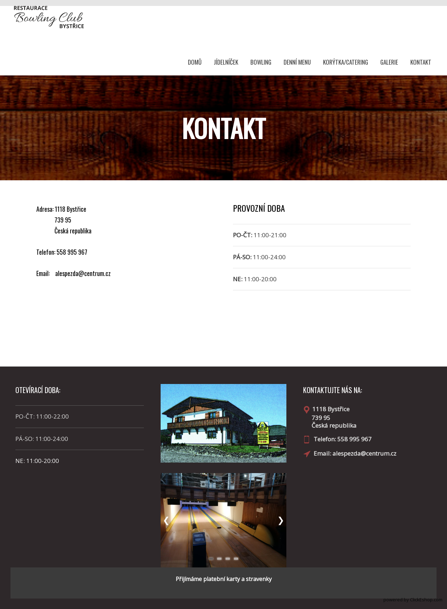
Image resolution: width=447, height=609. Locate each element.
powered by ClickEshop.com (412, 599)
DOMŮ (194, 62)
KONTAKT (420, 62)
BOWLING (260, 62)
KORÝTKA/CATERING (345, 62)
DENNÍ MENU (297, 62)
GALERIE (389, 62)
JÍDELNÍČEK (226, 62)
